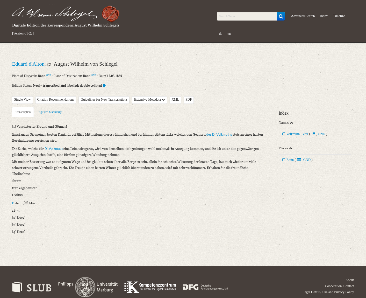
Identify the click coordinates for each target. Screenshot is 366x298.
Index (324, 16)
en (229, 33)
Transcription (23, 112)
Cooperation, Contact (339, 286)
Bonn (290, 160)
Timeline (339, 16)
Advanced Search (303, 16)
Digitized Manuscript (49, 112)
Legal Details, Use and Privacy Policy (328, 292)
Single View (22, 99)
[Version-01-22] (23, 33)
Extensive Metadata (149, 99)
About (349, 280)
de (220, 33)
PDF (189, 99)
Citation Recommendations (55, 99)
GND (48, 75)
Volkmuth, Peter (297, 134)
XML (175, 99)
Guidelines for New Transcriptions (104, 99)
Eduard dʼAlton (29, 64)
